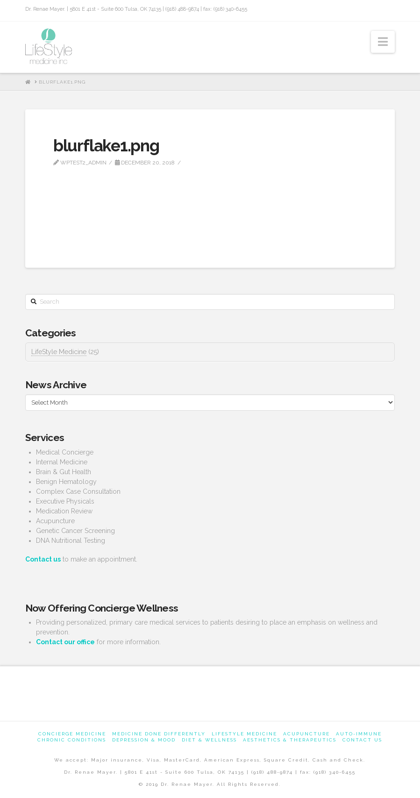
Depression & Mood (144, 739)
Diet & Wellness (209, 739)
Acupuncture (306, 733)
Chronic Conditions (71, 739)
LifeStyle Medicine (58, 352)
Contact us (362, 739)
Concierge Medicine (72, 733)
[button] (383, 42)
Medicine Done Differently (159, 733)
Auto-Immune (359, 733)
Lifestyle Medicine (244, 733)
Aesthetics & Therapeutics (289, 739)
